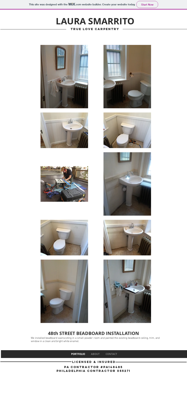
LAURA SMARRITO (95, 21)
